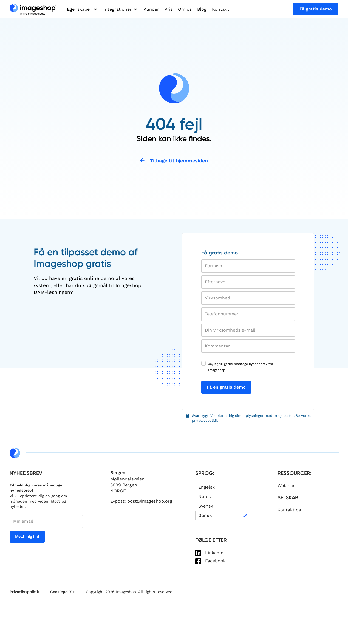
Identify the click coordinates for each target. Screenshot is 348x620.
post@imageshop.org (149, 501)
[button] (82, 9)
